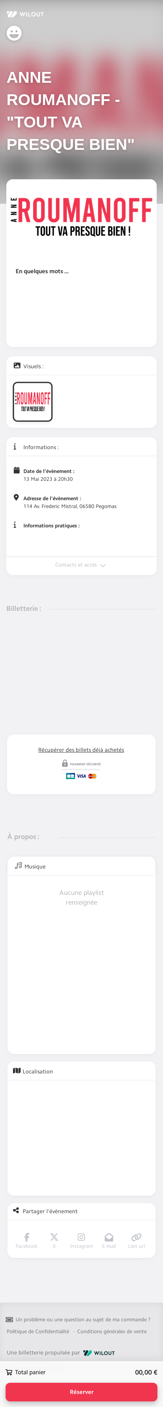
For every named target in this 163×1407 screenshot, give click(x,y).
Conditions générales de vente (112, 1331)
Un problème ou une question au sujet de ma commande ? (83, 1319)
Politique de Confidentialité (38, 1331)
